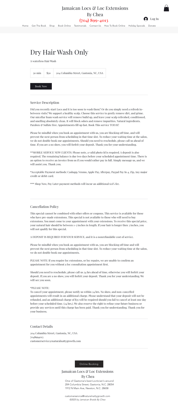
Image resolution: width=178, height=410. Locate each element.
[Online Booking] (89, 364)
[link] (41, 86)
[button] (166, 8)
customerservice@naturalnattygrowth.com (87, 396)
